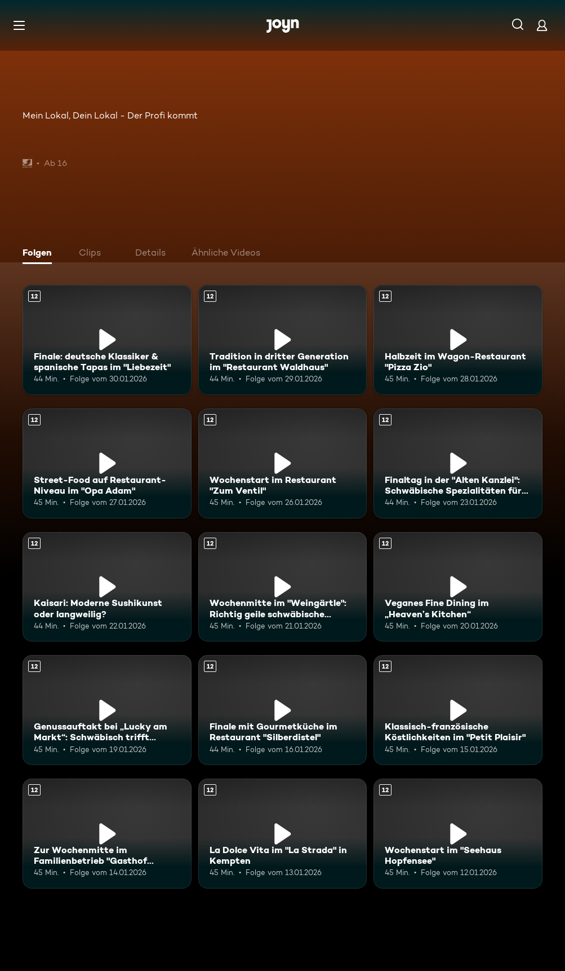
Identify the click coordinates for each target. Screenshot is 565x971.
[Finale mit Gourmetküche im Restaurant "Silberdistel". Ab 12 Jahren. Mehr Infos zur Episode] (282, 710)
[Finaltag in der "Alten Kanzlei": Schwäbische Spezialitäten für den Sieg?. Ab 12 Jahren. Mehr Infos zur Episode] (457, 463)
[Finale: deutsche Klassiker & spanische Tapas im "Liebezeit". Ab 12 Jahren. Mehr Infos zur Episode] (107, 340)
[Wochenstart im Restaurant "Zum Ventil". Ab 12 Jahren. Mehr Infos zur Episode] (282, 463)
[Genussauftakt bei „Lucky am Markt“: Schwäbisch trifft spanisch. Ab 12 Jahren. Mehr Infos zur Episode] (107, 710)
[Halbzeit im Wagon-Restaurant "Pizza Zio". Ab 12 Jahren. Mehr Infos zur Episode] (457, 340)
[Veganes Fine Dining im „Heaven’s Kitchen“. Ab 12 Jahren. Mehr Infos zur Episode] (457, 587)
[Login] (542, 25)
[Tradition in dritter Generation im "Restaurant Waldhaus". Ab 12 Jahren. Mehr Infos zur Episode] (282, 340)
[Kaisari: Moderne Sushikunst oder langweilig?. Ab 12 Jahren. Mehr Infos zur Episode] (107, 587)
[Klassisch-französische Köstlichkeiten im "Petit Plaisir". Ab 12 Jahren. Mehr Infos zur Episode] (457, 710)
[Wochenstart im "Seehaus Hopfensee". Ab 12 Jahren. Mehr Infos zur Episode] (457, 834)
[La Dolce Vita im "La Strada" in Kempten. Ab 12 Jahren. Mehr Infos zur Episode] (282, 834)
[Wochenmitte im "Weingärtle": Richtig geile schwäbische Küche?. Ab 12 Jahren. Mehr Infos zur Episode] (282, 587)
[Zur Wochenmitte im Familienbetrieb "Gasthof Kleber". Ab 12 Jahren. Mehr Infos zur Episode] (107, 834)
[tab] (40, 254)
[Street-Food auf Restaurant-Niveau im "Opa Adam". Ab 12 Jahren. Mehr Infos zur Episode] (107, 463)
